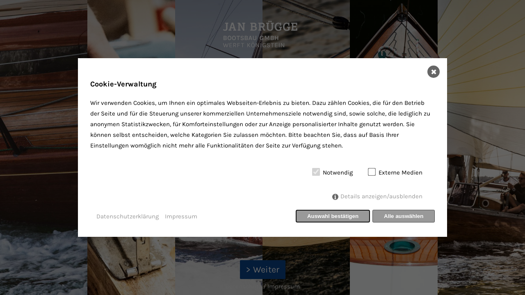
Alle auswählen (403, 216)
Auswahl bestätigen (332, 216)
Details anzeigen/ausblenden (381, 196)
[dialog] (262, 147)
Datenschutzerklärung (127, 216)
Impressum (181, 216)
